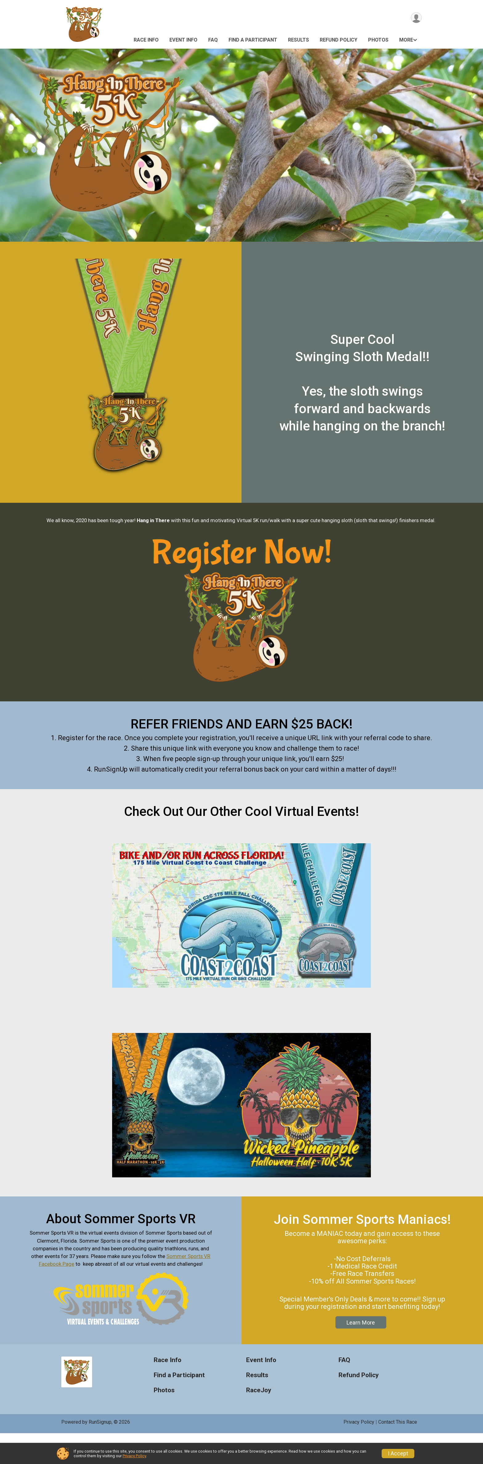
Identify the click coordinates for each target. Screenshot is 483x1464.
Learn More (361, 1353)
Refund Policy (338, 40)
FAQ (213, 40)
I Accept (398, 1453)
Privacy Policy (134, 1456)
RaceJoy (258, 1421)
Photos (378, 40)
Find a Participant (253, 40)
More (406, 40)
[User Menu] (416, 18)
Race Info (146, 40)
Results (298, 40)
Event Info (183, 40)
